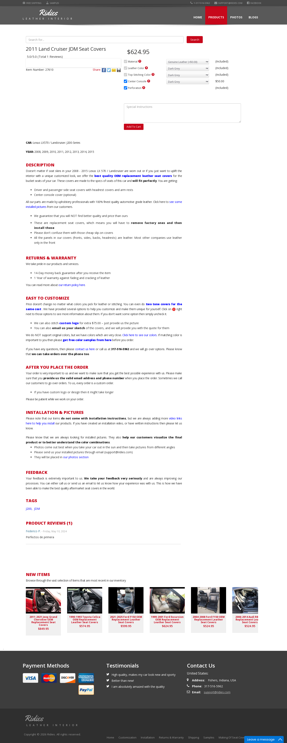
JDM (37, 509)
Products (216, 17)
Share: (97, 70)
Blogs (253, 17)
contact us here (85, 349)
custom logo (69, 323)
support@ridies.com (228, 3)
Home (197, 17)
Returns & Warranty (171, 737)
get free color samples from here (87, 340)
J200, (29, 509)
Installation (148, 737)
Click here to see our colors (139, 335)
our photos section (76, 457)
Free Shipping (32, 3)
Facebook (254, 3)
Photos (236, 17)
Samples (52, 3)
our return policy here (71, 285)
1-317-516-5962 (200, 3)
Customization (127, 737)
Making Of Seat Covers (233, 737)
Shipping (193, 737)
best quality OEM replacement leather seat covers (133, 176)
